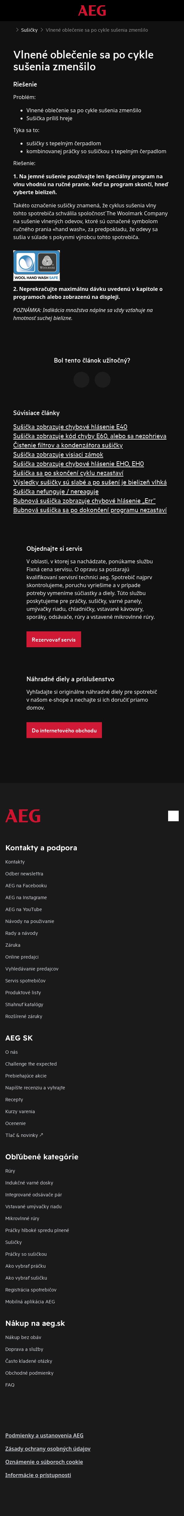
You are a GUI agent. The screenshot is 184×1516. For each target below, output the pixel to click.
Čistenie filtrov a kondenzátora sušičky (68, 445)
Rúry (10, 1170)
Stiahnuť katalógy (24, 1004)
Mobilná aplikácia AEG (30, 1301)
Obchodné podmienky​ (29, 1372)
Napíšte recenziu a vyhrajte (35, 1087)
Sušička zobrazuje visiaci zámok (58, 454)
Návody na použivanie (29, 921)
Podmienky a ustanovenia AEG (44, 1435)
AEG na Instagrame (26, 897)
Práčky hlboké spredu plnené (37, 1230)
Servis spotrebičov (25, 980)
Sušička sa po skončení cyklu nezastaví (68, 472)
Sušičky (13, 1242)
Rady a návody (21, 933)
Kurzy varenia (20, 1111)
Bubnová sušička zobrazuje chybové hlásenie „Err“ (84, 500)
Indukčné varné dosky (29, 1182)
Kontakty (15, 861)
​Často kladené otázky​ (28, 1360)
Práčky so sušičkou (26, 1254)
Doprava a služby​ (24, 1349)
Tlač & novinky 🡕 (24, 1135)
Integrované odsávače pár (33, 1194)
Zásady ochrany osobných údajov (47, 1448)
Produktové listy (23, 992)
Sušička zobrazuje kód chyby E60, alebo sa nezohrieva (89, 435)
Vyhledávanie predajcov (32, 968)
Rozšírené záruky (23, 1016)
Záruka (13, 944)
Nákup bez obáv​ (23, 1337)
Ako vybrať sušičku (26, 1277)
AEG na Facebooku (26, 885)
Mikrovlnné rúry (22, 1218)
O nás (11, 1051)
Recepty (14, 1099)
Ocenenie (15, 1123)
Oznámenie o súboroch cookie (44, 1461)
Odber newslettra (24, 873)
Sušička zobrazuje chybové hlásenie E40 (70, 426)
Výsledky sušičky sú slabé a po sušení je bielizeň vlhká (90, 481)
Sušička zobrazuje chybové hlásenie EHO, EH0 (78, 463)
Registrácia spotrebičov (31, 1289)
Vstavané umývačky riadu (33, 1206)
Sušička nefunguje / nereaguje (56, 491)
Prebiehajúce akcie (26, 1075)
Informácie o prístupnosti (38, 1475)
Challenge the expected (31, 1063)
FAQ (10, 1384)
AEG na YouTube (23, 909)
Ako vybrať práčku (25, 1265)
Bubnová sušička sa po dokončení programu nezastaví (90, 509)
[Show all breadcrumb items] (10, 29)
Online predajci (22, 956)
